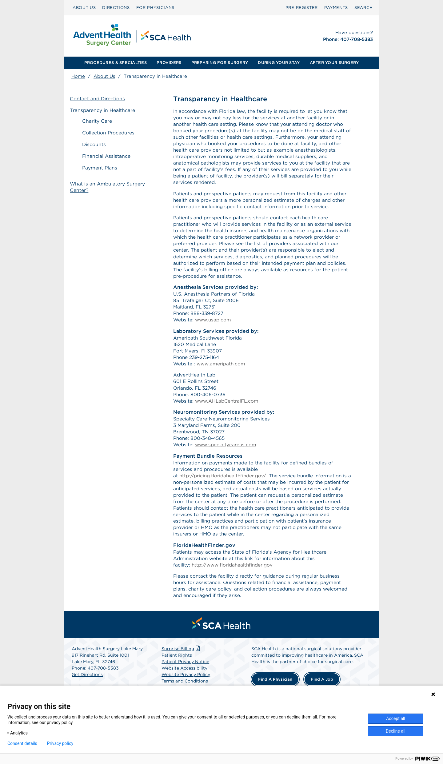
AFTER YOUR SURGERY (334, 62)
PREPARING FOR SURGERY (219, 62)
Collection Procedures (111, 133)
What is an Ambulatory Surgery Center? (109, 182)
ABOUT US (84, 7)
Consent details (22, 743)
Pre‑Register (301, 7)
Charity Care (100, 122)
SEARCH (363, 7)
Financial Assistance (109, 156)
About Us (104, 76)
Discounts (97, 144)
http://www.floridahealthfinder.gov (234, 584)
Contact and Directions (99, 99)
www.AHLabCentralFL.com (229, 413)
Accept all (395, 718)
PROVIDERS (169, 62)
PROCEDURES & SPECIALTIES (115, 62)
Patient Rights (177, 675)
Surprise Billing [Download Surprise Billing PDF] (181, 669)
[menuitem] (84, 7)
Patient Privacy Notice (185, 682)
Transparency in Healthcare (104, 110)
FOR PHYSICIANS (155, 7)
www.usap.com (214, 329)
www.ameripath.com (222, 374)
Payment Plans (103, 167)
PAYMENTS (336, 7)
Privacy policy (60, 743)
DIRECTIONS (116, 7)
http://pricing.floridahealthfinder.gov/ (224, 491)
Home (78, 76)
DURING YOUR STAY (279, 62)
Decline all (395, 731)
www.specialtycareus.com (227, 459)
